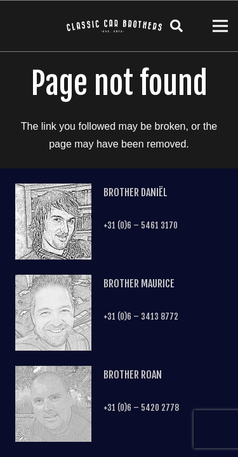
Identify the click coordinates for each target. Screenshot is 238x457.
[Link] (114, 26)
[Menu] (220, 26)
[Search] (176, 26)
